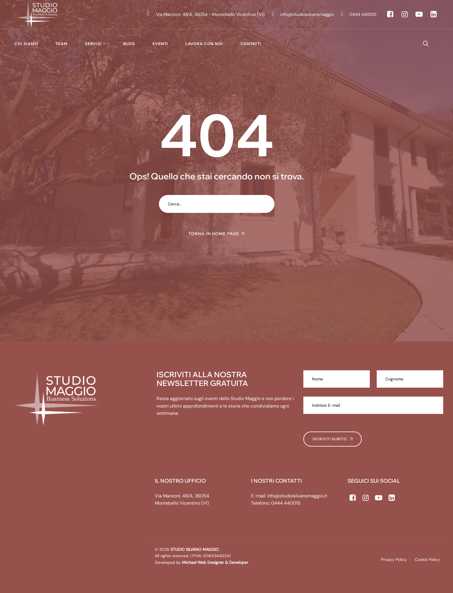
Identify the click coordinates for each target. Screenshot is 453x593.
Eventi (160, 43)
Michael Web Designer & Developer (214, 562)
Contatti (250, 43)
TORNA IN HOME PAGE (213, 233)
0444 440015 (285, 503)
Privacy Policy (394, 559)
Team (61, 43)
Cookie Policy (427, 559)
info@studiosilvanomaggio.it (297, 496)
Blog (129, 43)
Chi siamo (26, 43)
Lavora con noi (204, 43)
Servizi (93, 43)
